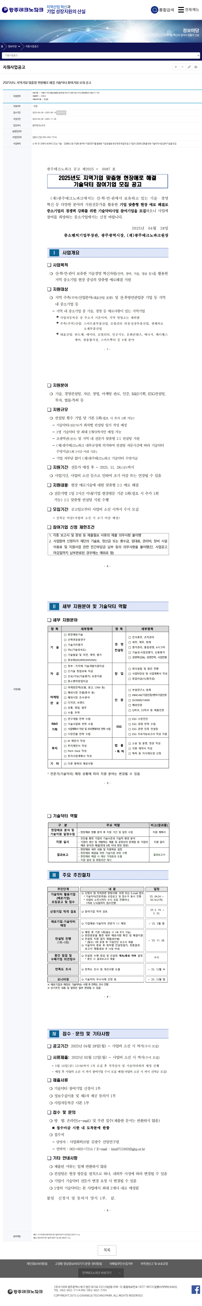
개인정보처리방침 (37, 1263)
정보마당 (12, 46)
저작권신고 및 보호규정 (154, 1263)
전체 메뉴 (192, 10)
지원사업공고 (32, 46)
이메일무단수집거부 (121, 1263)
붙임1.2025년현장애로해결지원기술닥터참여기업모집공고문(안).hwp (56, 1235)
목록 (107, 1250)
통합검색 (166, 10)
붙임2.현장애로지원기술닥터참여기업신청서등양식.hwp (51, 1238)
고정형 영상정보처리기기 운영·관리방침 (78, 1263)
